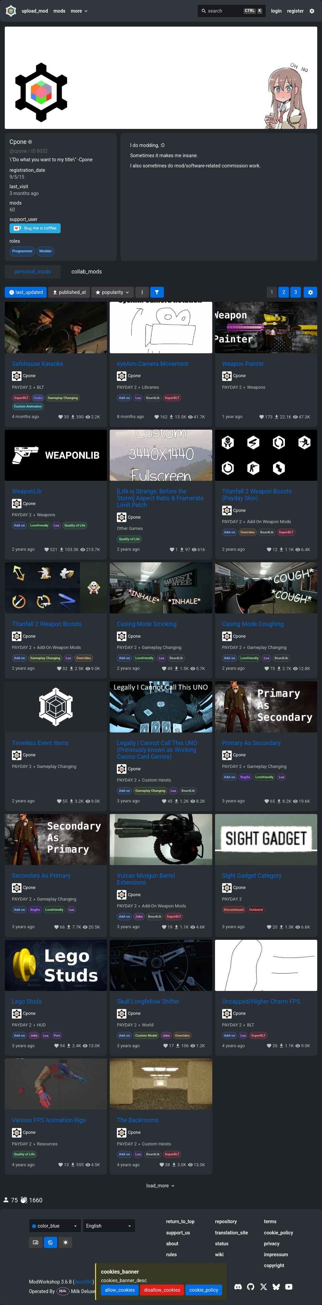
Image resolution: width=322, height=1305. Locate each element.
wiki (219, 1254)
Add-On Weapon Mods (269, 521)
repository (226, 1221)
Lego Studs (27, 1001)
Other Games (130, 528)
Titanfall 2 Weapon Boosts (47, 624)
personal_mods (32, 271)
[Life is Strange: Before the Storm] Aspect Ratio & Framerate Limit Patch (160, 498)
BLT (40, 387)
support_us (178, 1232)
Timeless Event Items (40, 743)
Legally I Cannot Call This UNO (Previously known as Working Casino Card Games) (157, 750)
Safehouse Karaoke (37, 363)
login (276, 11)
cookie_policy (278, 1232)
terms (270, 1221)
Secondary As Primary (41, 875)
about (172, 1243)
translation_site (231, 1232)
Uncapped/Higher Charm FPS (261, 1001)
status (221, 1243)
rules (171, 1254)
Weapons (256, 387)
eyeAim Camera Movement (152, 363)
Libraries (150, 387)
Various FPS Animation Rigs (49, 1120)
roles (15, 241)
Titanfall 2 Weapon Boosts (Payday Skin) (257, 495)
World (148, 1025)
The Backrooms (137, 1120)
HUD (41, 1025)
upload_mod (35, 11)
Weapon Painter (243, 363)
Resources (47, 1144)
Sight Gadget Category (252, 875)
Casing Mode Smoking (147, 624)
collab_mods (87, 271)
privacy (271, 1243)
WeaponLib (27, 491)
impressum (276, 1254)
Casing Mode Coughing (253, 624)
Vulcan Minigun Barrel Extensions (146, 879)
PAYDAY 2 (22, 387)
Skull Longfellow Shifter (148, 1001)
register (295, 11)
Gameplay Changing (162, 647)
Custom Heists (156, 780)
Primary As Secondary (251, 743)
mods (59, 11)
